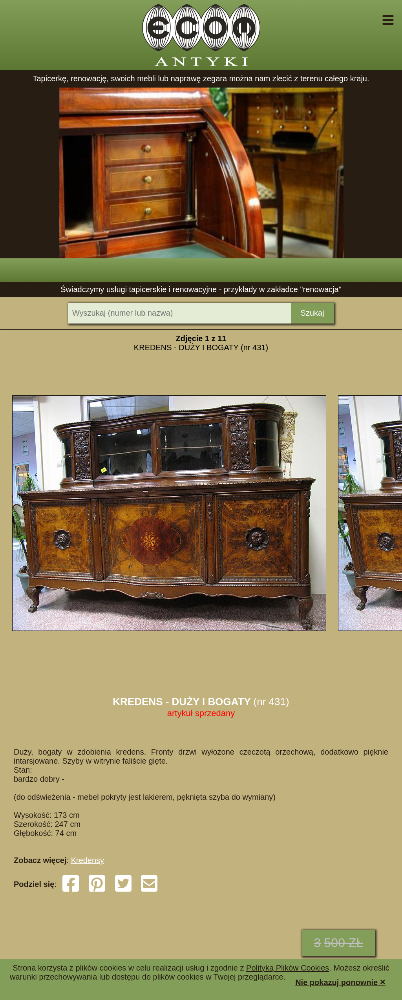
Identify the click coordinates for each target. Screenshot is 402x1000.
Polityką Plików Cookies (287, 967)
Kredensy (87, 860)
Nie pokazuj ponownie (340, 981)
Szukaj (312, 313)
